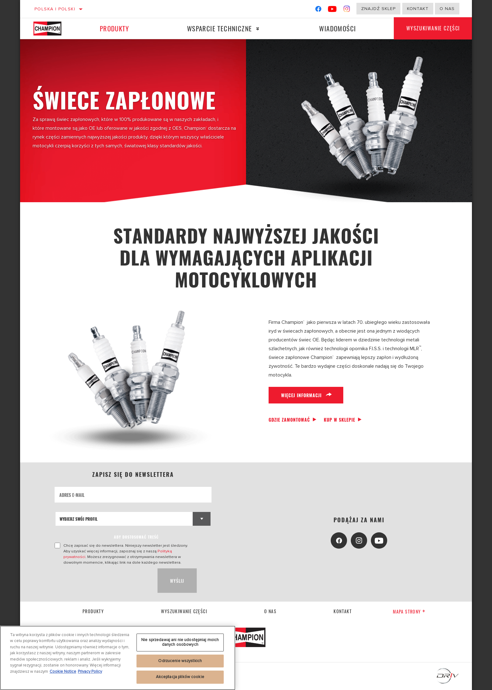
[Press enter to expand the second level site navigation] (257, 28)
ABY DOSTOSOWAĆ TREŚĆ (136, 537)
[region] (117, 658)
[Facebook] (318, 10)
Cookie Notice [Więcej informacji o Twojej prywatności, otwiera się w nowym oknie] (63, 671)
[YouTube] (332, 10)
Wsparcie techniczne (219, 28)
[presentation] (102, 580)
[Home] (52, 28)
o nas (447, 8)
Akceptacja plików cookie (180, 676)
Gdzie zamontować (289, 419)
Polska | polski (55, 9)
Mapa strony (409, 611)
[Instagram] (347, 10)
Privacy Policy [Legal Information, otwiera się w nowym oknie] (90, 671)
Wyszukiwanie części (433, 28)
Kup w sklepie (339, 419)
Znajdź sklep (378, 8)
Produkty (114, 28)
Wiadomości (337, 28)
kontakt (343, 611)
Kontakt (418, 8)
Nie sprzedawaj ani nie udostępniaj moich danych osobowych (180, 642)
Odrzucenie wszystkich (180, 660)
